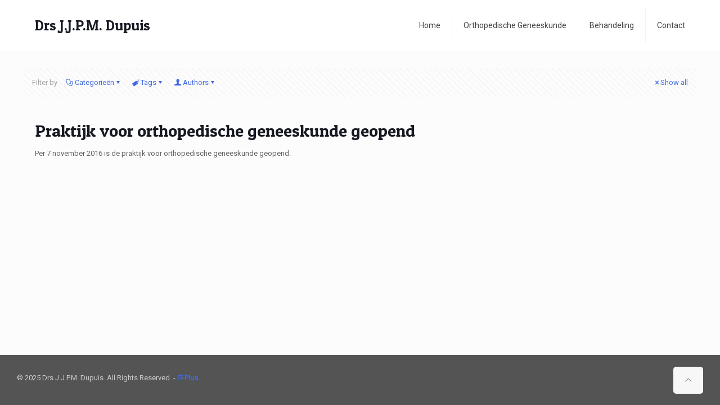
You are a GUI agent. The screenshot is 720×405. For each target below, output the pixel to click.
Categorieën (94, 82)
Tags (148, 82)
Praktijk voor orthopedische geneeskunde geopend (225, 130)
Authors (195, 82)
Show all (670, 82)
